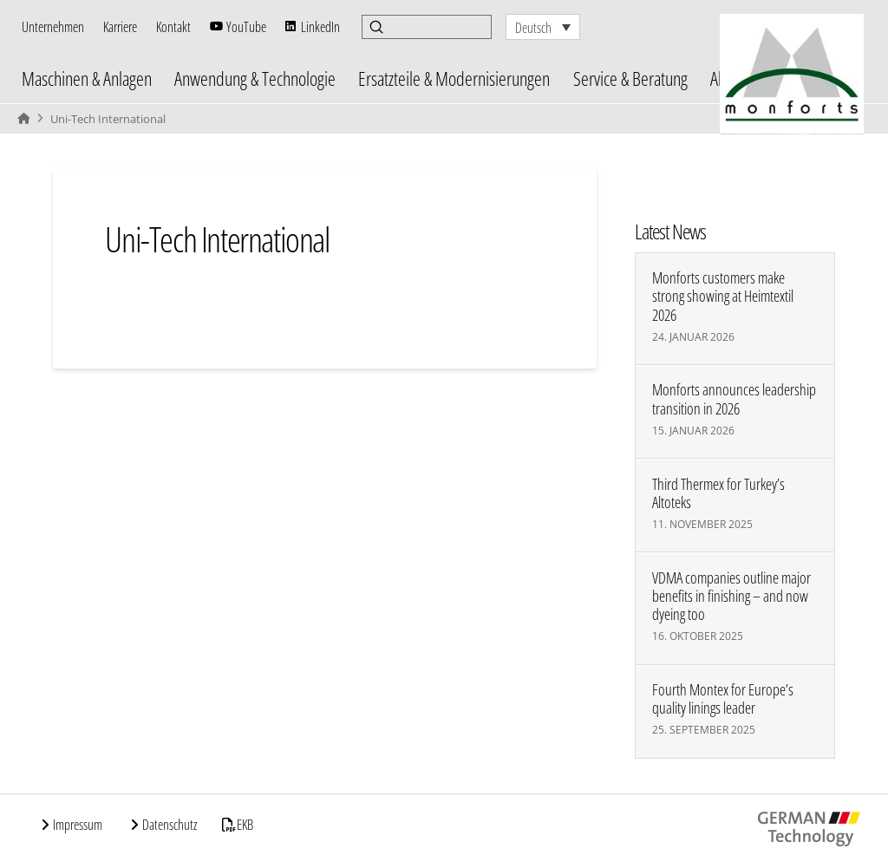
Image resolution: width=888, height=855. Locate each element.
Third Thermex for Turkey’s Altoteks (718, 493)
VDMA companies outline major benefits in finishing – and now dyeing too (731, 596)
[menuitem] (543, 27)
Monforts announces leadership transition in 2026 (734, 399)
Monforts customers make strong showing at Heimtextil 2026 (722, 296)
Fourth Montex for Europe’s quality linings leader (722, 699)
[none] (543, 27)
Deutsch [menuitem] (533, 27)
